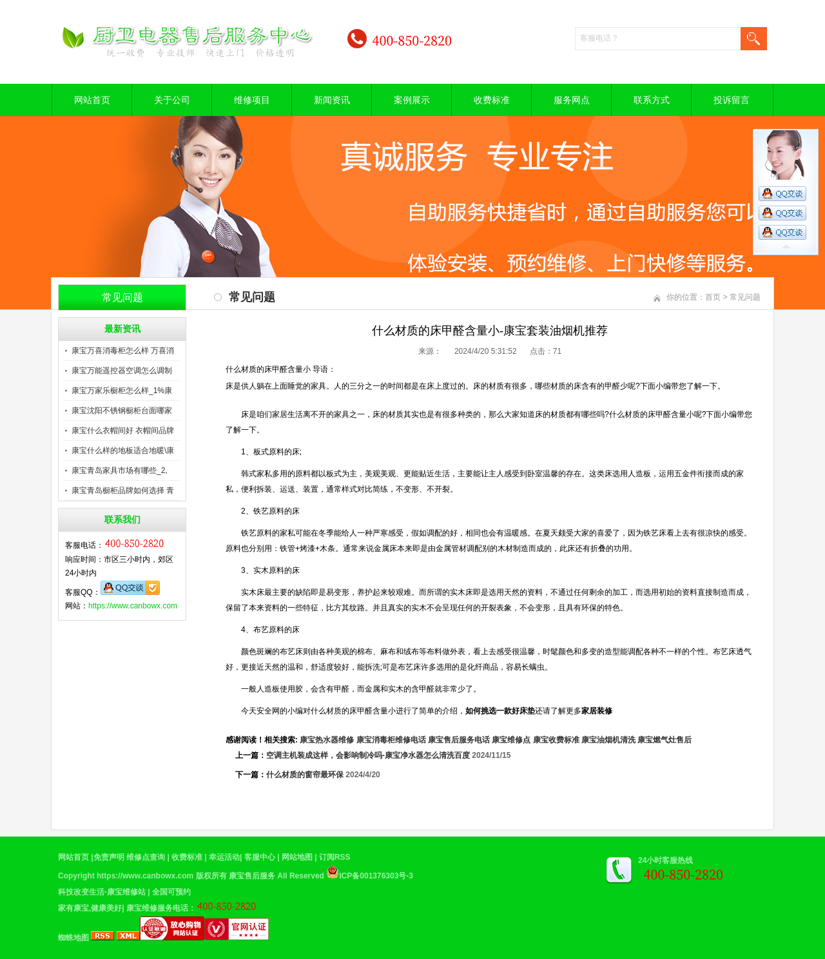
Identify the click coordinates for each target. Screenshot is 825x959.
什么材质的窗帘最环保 (305, 774)
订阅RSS (335, 857)
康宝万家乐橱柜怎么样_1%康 (122, 390)
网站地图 (297, 857)
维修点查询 (145, 857)
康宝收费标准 (556, 739)
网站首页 (92, 100)
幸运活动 (224, 857)
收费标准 (492, 100)
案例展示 (412, 100)
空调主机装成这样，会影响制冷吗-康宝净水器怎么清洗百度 (368, 755)
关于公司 (172, 100)
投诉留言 (731, 100)
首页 (713, 297)
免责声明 (108, 857)
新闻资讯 (332, 100)
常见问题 (745, 297)
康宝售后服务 (252, 875)
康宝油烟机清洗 (608, 739)
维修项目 (252, 100)
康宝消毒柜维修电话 (391, 739)
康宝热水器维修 (327, 739)
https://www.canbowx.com (132, 605)
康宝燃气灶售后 (664, 739)
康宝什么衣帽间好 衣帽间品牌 (123, 430)
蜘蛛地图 (73, 937)
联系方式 (652, 100)
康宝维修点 (511, 739)
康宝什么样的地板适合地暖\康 (123, 450)
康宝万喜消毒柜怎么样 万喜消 (123, 350)
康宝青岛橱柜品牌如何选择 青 (123, 490)
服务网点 (572, 100)
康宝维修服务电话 (157, 908)
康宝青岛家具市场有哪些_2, (120, 470)
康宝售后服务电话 (459, 739)
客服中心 (259, 857)
